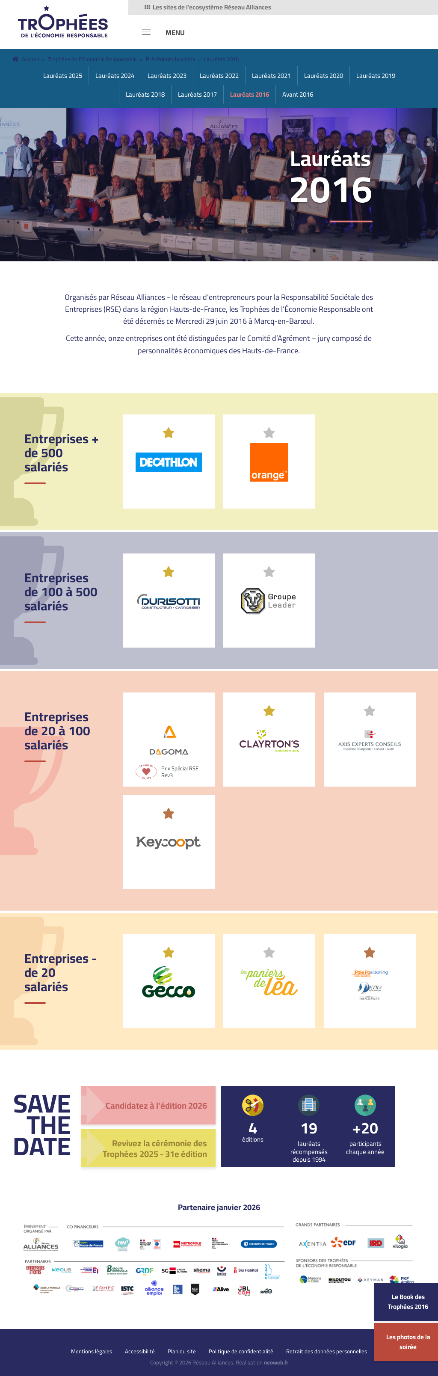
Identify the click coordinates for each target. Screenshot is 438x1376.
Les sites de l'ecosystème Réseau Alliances (207, 7)
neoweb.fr (276, 1362)
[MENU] (163, 32)
